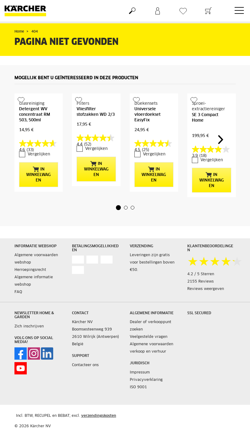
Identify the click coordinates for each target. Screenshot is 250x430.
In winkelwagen (38, 174)
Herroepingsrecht (30, 270)
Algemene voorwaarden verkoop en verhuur (151, 348)
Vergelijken (39, 154)
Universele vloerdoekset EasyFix (147, 114)
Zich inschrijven (29, 326)
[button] (118, 207)
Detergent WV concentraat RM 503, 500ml (34, 114)
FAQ (18, 292)
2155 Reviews (200, 281)
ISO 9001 (138, 387)
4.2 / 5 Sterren (200, 274)
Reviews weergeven (205, 289)
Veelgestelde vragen (148, 337)
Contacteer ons (85, 365)
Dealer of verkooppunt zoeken (150, 325)
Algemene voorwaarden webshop (36, 258)
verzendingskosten (98, 416)
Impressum (140, 372)
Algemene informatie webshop (33, 281)
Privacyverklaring (146, 380)
